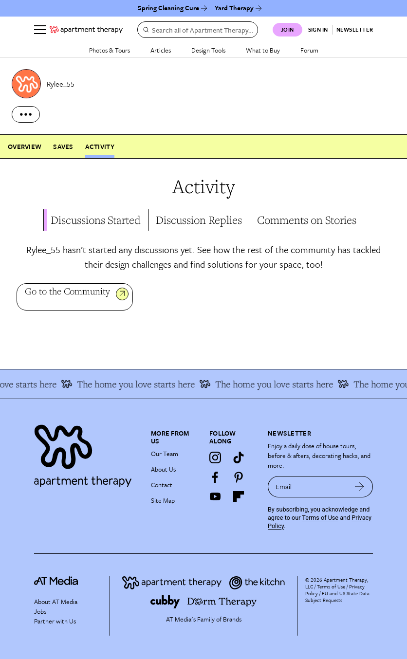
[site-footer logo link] (56, 582)
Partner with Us (55, 621)
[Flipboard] (238, 496)
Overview (24, 146)
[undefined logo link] (86, 29)
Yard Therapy (234, 8)
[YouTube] (215, 496)
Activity (99, 146)
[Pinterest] (238, 477)
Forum (309, 50)
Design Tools (208, 50)
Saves (63, 146)
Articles (160, 50)
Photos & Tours (109, 50)
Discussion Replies (199, 220)
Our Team (164, 453)
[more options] (26, 114)
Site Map (163, 500)
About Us (163, 469)
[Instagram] (215, 457)
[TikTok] (238, 457)
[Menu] (40, 30)
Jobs (40, 611)
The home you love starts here (135, 384)
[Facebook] (215, 477)
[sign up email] (307, 486)
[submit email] (359, 486)
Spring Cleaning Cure (168, 8)
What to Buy (263, 50)
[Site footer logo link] (86, 453)
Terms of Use (320, 517)
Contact (161, 485)
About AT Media (55, 601)
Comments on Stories (306, 220)
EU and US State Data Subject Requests (337, 596)
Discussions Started (96, 220)
